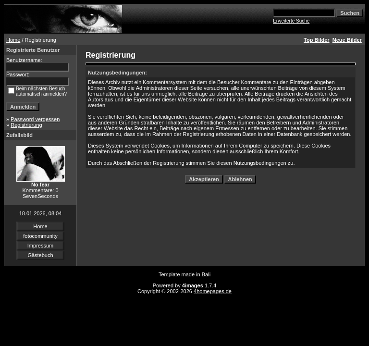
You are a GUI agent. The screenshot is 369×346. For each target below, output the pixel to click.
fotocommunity (40, 236)
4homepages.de (213, 291)
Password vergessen (35, 119)
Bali (206, 274)
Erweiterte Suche (291, 21)
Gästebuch (40, 255)
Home (13, 40)
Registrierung (26, 125)
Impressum (40, 245)
